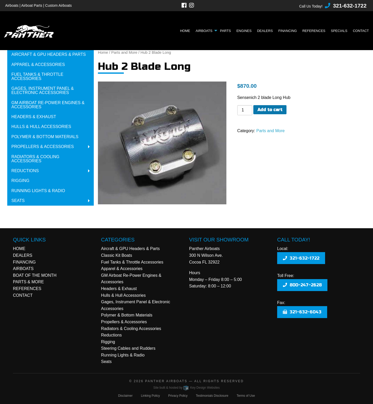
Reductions (25, 171)
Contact (361, 31)
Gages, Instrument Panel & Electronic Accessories (42, 90)
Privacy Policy (178, 396)
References (313, 31)
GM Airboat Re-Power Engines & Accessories (47, 104)
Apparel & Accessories (38, 64)
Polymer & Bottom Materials (44, 136)
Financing (287, 31)
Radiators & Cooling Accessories (35, 158)
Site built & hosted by (186, 387)
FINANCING (24, 262)
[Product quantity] (244, 110)
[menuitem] (186, 30)
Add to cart (269, 109)
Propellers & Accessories (42, 146)
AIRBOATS (23, 268)
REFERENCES (27, 288)
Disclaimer (125, 396)
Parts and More (124, 52)
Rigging (20, 180)
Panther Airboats (166, 381)
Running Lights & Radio (38, 190)
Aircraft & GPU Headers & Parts (48, 54)
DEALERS (22, 255)
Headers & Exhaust (33, 117)
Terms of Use (245, 396)
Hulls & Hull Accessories (41, 126)
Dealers (265, 31)
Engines (244, 31)
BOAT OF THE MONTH (34, 275)
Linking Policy (150, 396)
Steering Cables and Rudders (128, 348)
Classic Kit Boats (116, 255)
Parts (225, 31)
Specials (339, 31)
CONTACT (23, 295)
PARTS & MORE (28, 282)
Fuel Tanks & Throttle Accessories (37, 76)
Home (185, 31)
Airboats (204, 31)
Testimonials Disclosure (212, 396)
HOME (19, 248)
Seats (18, 200)
